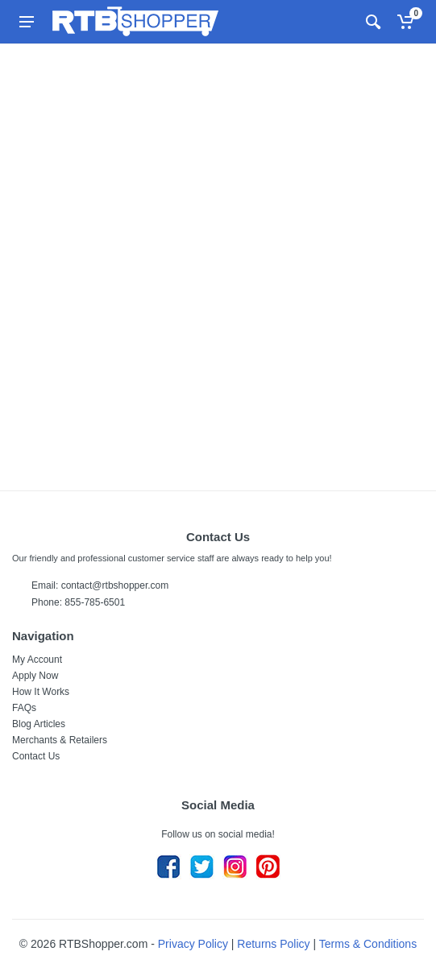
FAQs (24, 707)
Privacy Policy (193, 943)
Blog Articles (38, 724)
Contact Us (36, 756)
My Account (37, 659)
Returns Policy (273, 943)
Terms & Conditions (368, 943)
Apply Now (35, 675)
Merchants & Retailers (59, 740)
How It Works (40, 691)
